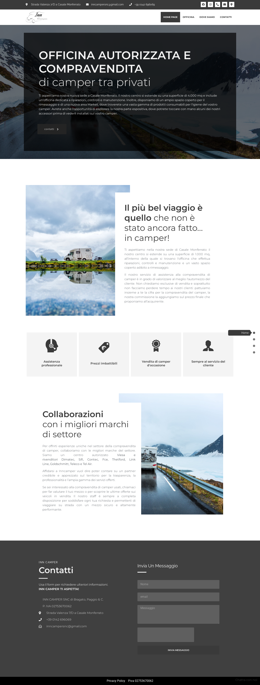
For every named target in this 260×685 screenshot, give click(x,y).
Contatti (226, 17)
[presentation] (165, 634)
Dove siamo (207, 17)
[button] (52, 129)
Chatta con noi (246, 680)
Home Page (170, 17)
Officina (188, 17)
